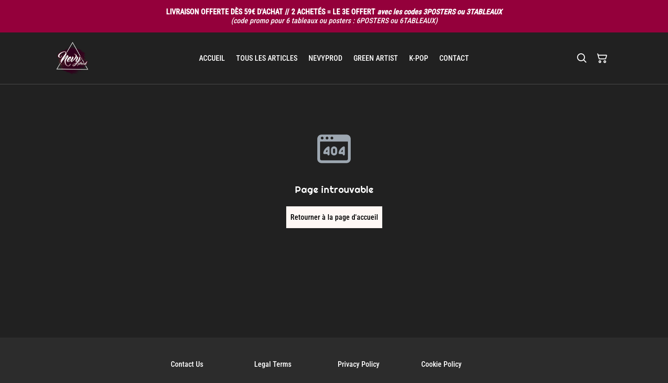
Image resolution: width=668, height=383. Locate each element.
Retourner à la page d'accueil (334, 217)
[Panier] (602, 58)
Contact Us (187, 364)
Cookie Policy (441, 364)
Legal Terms (272, 364)
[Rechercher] (582, 58)
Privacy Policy (358, 364)
